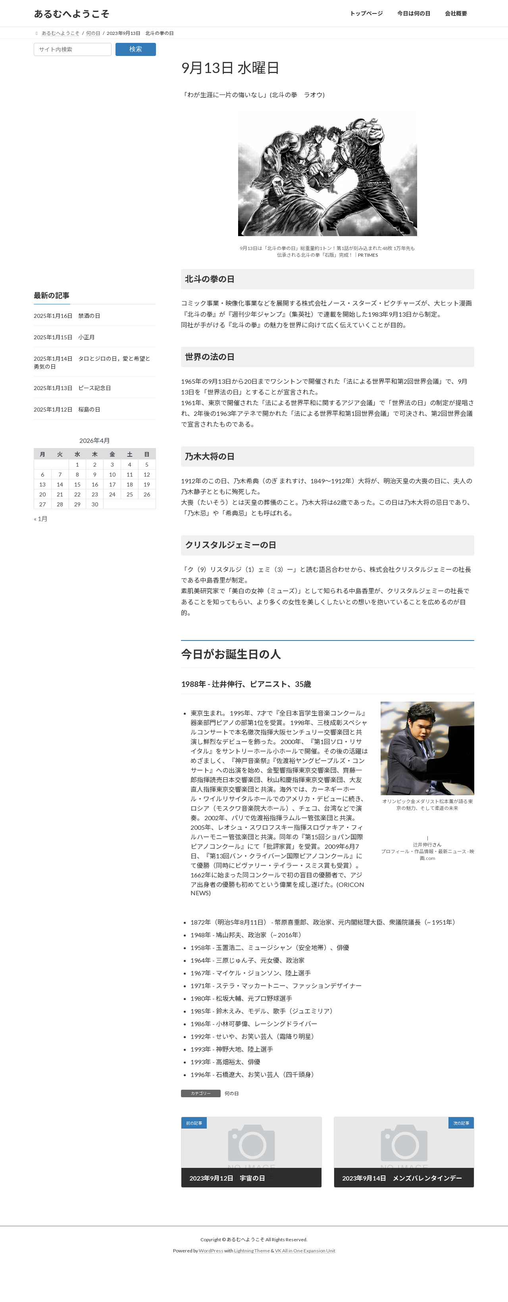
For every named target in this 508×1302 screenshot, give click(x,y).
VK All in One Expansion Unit (305, 1251)
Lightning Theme (252, 1251)
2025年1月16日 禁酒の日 (67, 315)
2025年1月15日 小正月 (64, 337)
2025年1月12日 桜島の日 (67, 409)
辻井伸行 (422, 845)
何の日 (232, 1093)
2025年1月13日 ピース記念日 (72, 388)
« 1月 (41, 519)
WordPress (211, 1251)
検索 (135, 49)
